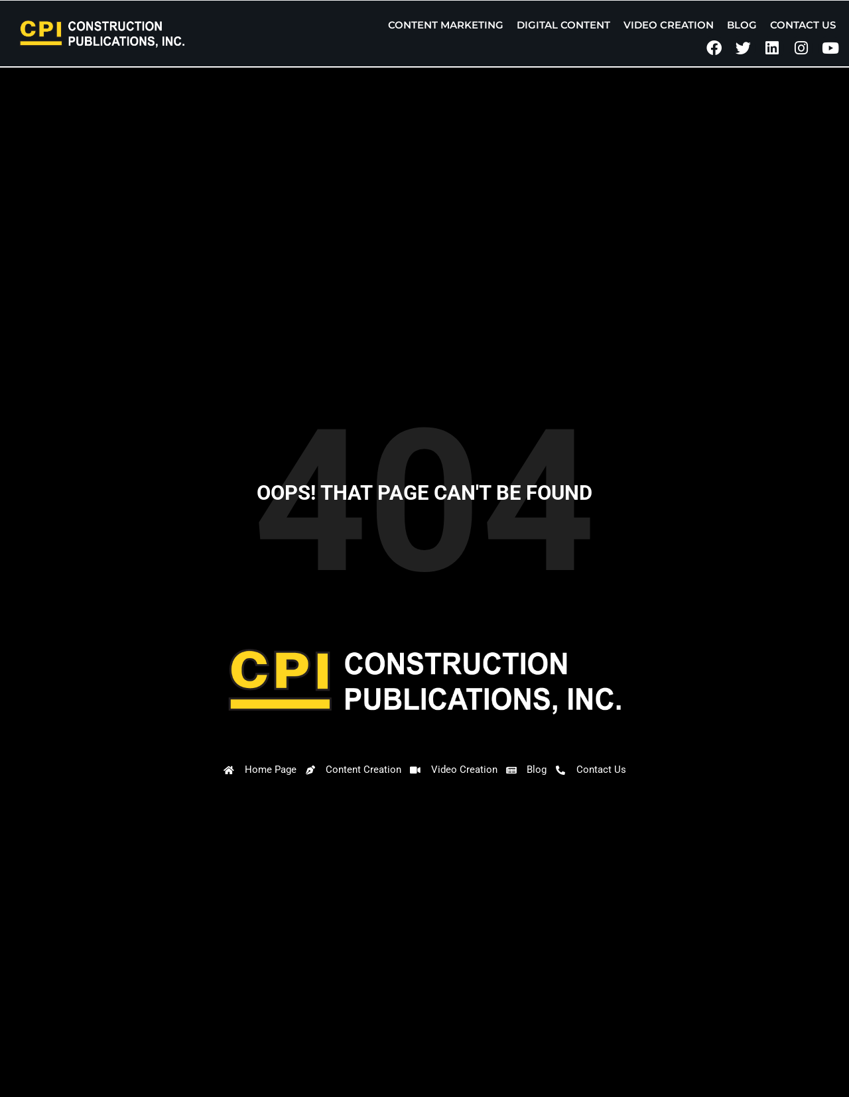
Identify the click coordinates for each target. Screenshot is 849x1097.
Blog (742, 25)
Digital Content (563, 25)
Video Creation (668, 25)
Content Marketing (445, 25)
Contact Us (803, 25)
